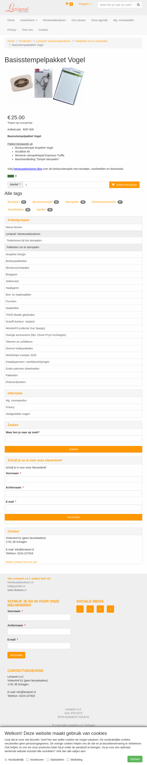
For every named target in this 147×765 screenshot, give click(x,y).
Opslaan (135, 759)
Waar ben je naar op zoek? (22, 432)
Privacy (10, 407)
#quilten (44, 209)
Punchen (11, 301)
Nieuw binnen (14, 227)
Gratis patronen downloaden (22, 368)
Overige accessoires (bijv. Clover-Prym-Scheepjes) (36, 335)
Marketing (74, 759)
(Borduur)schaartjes (17, 267)
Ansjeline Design (16, 254)
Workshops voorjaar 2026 (21, 355)
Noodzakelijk (14, 759)
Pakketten (12, 375)
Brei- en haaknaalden (18, 294)
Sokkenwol (12, 281)
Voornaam (12, 473)
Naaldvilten (12, 308)
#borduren (16, 202)
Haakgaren (12, 287)
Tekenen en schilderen (19, 341)
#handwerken (19, 209)
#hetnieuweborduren (107, 202)
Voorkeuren (35, 759)
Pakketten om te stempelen (23, 247)
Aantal (14, 184)
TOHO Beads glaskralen (20, 314)
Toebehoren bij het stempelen (24, 240)
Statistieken (55, 759)
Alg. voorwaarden (16, 400)
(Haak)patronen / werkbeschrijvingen (27, 361)
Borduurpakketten (16, 261)
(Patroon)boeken (16, 382)
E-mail (10, 501)
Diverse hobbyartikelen (19, 348)
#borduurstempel (45, 202)
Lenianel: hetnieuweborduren (23, 233)
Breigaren (11, 274)
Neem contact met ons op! (21, 562)
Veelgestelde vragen (18, 413)
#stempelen (75, 202)
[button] (85, 4)
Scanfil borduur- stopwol (20, 321)
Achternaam (13, 487)
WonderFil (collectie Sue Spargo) (25, 328)
